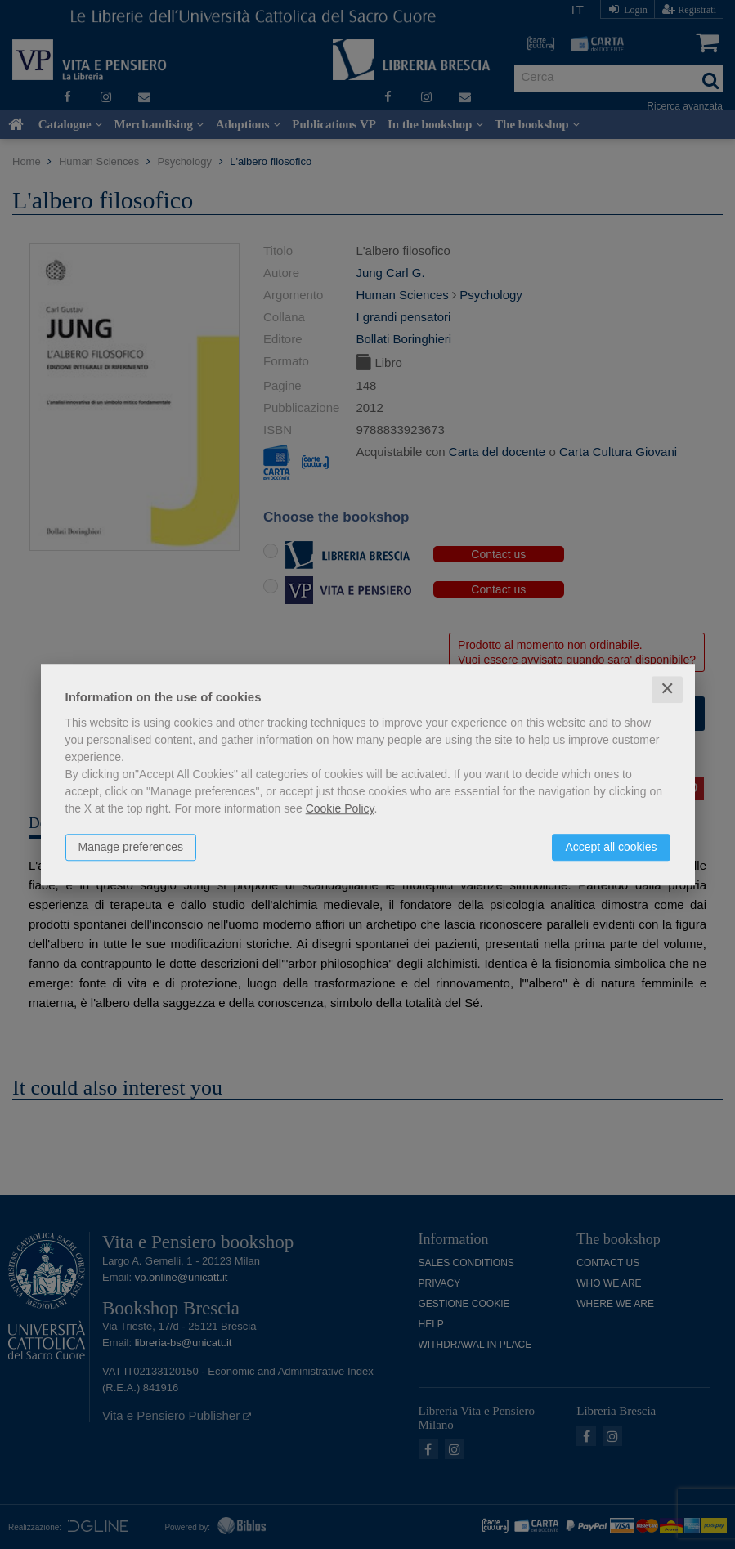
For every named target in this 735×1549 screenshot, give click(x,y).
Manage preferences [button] (130, 846)
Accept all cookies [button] (611, 846)
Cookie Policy (340, 808)
